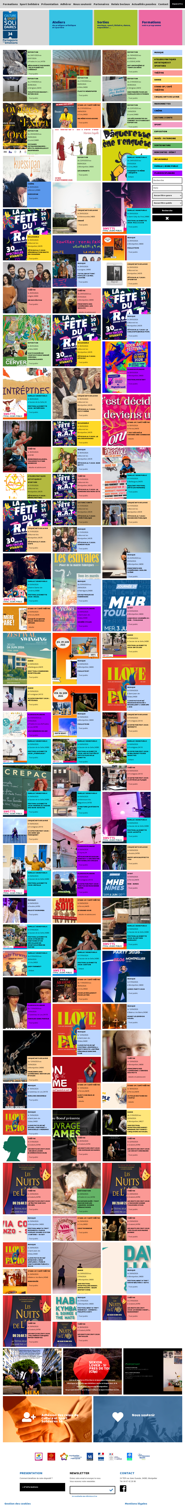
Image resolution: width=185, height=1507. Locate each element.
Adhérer (65, 4)
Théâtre (159, 73)
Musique (159, 52)
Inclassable (161, 159)
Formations (10, 4)
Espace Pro (177, 3)
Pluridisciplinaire (164, 173)
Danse (157, 79)
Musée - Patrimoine (165, 138)
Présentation (49, 4)
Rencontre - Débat (165, 152)
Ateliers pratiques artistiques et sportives (165, 63)
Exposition (160, 131)
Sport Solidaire (29, 4)
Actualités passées (144, 4)
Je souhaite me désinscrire (84, 1496)
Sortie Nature (162, 145)
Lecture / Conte (163, 117)
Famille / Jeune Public (166, 166)
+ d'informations (30, 1487)
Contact (163, 4)
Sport (157, 124)
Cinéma (158, 110)
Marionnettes (162, 104)
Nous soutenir (82, 4)
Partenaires (101, 4)
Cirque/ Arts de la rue (166, 97)
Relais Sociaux (120, 4)
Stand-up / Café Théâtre (163, 88)
